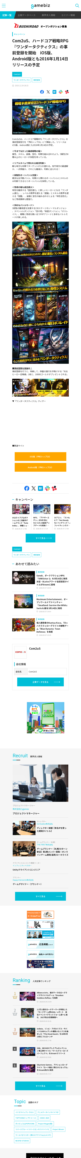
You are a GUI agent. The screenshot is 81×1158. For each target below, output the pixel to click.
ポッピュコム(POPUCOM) (24, 1123)
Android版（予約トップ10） (40, 467)
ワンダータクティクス (22, 80)
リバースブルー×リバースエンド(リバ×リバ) (32, 1129)
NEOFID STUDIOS (22, 1140)
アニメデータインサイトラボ (47, 1112)
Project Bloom (58, 1129)
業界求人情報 (48, 15)
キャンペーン (19, 34)
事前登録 (36, 80)
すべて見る (40, 538)
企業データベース (27, 15)
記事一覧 (6, 15)
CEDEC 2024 (44, 1118)
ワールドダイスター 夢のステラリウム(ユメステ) (33, 1135)
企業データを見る (40, 681)
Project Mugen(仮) (45, 1123)
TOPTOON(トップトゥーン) (25, 1118)
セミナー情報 (68, 15)
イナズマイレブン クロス (24, 1112)
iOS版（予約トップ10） (40, 456)
